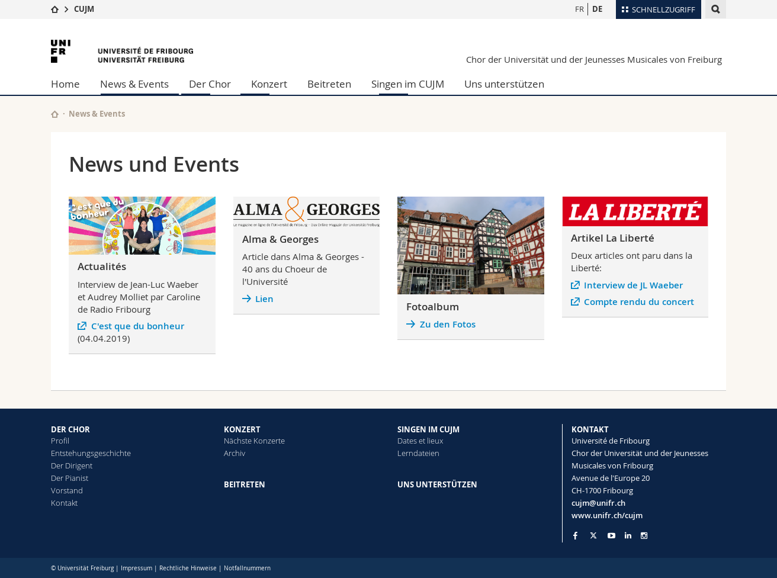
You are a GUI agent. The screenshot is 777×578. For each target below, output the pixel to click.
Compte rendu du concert (639, 302)
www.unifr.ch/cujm (607, 515)
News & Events (134, 84)
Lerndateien (418, 453)
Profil (60, 440)
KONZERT (242, 429)
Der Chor (210, 84)
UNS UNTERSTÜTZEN (437, 484)
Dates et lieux (420, 440)
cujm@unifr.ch (598, 502)
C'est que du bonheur (137, 326)
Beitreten (329, 84)
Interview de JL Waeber (633, 285)
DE (597, 9)
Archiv (234, 453)
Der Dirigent (71, 465)
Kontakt (64, 502)
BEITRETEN (244, 484)
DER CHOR (70, 429)
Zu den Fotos (448, 324)
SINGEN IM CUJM (428, 429)
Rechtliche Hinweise (188, 568)
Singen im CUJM (407, 84)
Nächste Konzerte (254, 440)
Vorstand (67, 490)
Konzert (269, 84)
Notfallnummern (247, 568)
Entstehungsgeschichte (91, 453)
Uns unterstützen (504, 84)
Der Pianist (69, 478)
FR (579, 9)
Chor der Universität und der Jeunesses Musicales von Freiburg (594, 59)
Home (65, 84)
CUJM (84, 9)
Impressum (136, 568)
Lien (264, 299)
